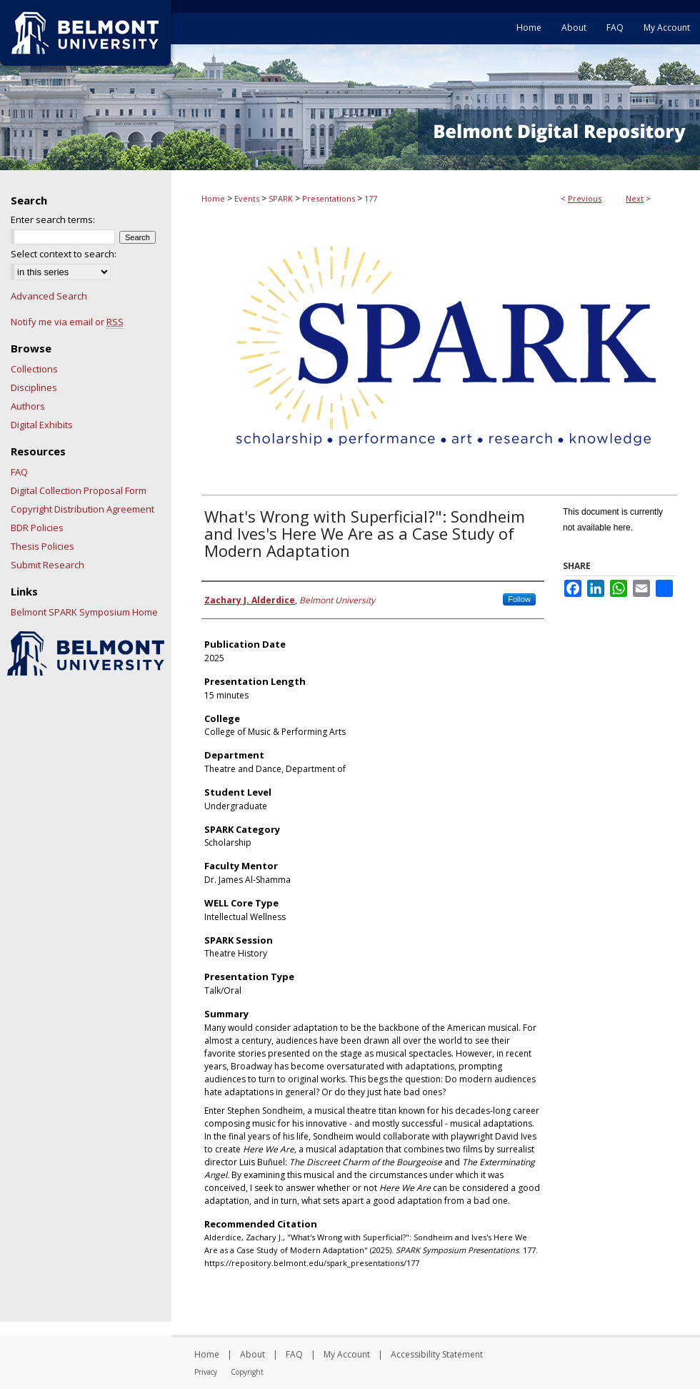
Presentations (328, 198)
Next (635, 198)
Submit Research (47, 564)
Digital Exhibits (42, 424)
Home (213, 198)
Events (246, 198)
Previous (584, 198)
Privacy (205, 1372)
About (252, 1354)
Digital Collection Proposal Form (78, 490)
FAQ (19, 471)
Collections (34, 368)
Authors (28, 406)
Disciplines (34, 387)
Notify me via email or (67, 321)
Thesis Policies (42, 546)
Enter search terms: (53, 219)
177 (370, 198)
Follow (519, 599)
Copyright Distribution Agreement (82, 509)
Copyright (247, 1372)
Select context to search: (63, 253)
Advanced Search (49, 296)
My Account (347, 1354)
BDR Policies (37, 527)
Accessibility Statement (437, 1354)
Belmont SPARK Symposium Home (84, 611)
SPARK (281, 198)
